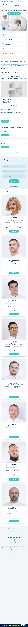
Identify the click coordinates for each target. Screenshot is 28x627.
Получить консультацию (14, 13)
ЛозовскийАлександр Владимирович (14, 342)
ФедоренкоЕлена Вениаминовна (14, 218)
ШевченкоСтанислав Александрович (14, 465)
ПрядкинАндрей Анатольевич (14, 425)
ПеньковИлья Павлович (14, 382)
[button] (7, 1)
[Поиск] (16, 1)
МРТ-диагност (14, 220)
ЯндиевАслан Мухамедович (14, 507)
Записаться (5, 121)
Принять (23, 625)
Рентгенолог (20, 220)
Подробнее (14, 231)
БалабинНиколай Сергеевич (14, 301)
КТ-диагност (7, 220)
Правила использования (16, 625)
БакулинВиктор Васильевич (14, 259)
